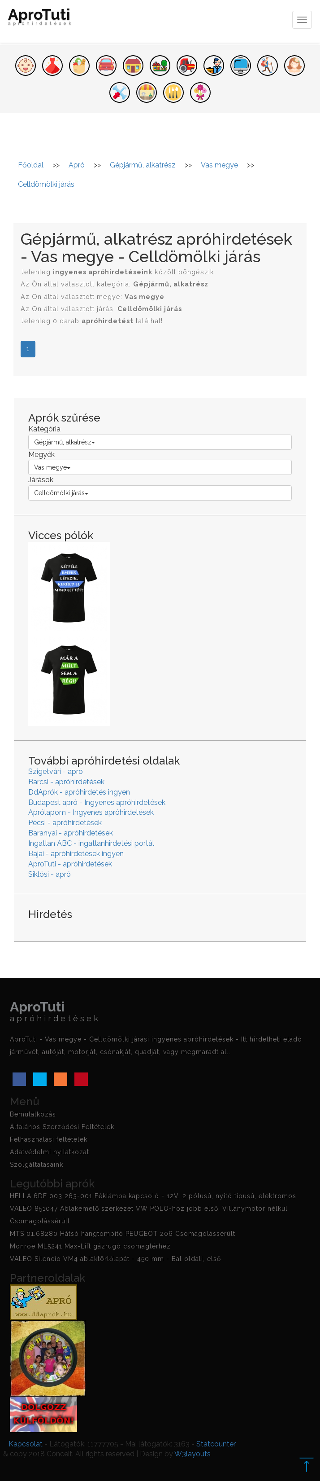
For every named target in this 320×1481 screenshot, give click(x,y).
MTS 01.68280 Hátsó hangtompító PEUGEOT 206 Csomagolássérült (122, 1233)
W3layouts (192, 1454)
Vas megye (52, 467)
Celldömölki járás (61, 493)
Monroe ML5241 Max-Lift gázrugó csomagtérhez (90, 1246)
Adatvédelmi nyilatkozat (49, 1152)
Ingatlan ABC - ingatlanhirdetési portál (91, 843)
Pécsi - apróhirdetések (65, 822)
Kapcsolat (26, 1444)
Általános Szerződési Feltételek (62, 1126)
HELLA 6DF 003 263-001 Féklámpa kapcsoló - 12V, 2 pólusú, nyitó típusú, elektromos (153, 1196)
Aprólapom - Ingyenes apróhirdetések (91, 812)
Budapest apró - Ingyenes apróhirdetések (96, 802)
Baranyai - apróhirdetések (70, 833)
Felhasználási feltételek (48, 1139)
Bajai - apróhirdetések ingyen (76, 853)
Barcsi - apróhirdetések (66, 782)
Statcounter (216, 1444)
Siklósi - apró (49, 874)
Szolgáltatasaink (36, 1164)
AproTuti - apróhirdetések (70, 864)
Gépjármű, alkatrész (64, 442)
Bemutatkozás (33, 1114)
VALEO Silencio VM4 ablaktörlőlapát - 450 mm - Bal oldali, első (115, 1258)
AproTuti (41, 19)
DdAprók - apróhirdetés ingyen (79, 792)
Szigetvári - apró (55, 771)
